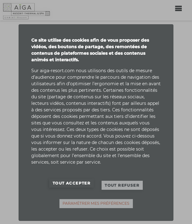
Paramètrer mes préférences (96, 203)
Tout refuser (122, 185)
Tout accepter (71, 183)
